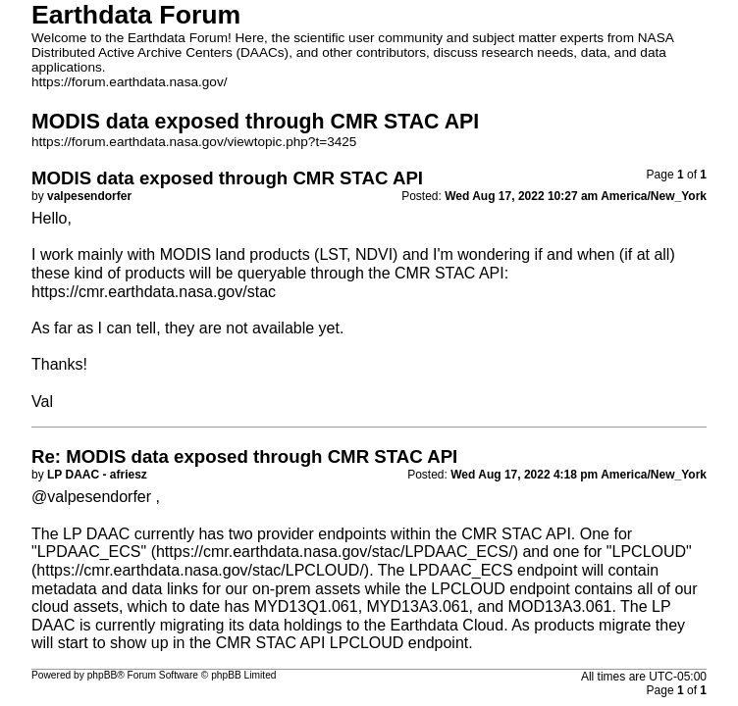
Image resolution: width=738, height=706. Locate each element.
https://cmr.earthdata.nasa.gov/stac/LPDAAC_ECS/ (334, 551)
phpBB (102, 675)
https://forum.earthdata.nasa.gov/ (129, 82)
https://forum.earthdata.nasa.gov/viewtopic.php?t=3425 (193, 141)
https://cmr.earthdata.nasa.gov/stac (153, 291)
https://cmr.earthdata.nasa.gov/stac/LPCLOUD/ (200, 570)
